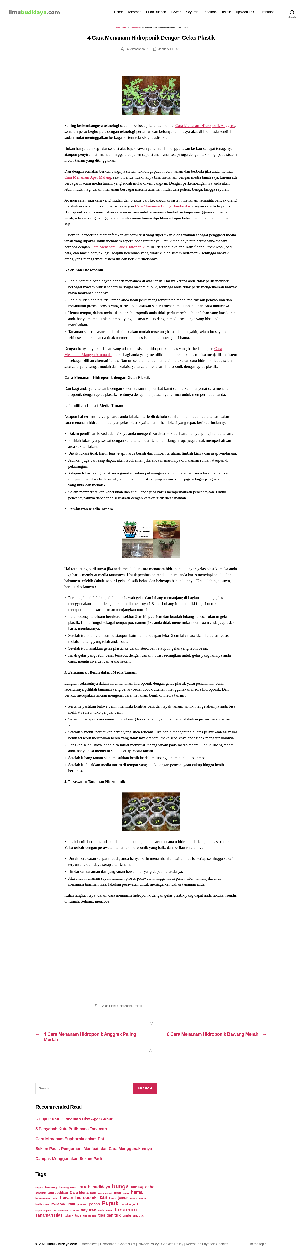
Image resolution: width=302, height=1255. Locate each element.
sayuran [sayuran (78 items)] (88, 1210)
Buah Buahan (156, 12)
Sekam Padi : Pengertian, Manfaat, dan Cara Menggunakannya (93, 1148)
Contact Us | (128, 1244)
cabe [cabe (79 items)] (149, 1187)
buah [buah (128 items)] (85, 1186)
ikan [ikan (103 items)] (102, 1197)
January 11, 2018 (169, 49)
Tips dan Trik (245, 12)
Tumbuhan (266, 12)
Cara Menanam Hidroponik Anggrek (205, 125)
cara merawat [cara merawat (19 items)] (105, 1193)
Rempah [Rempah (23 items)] (63, 1210)
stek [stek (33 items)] (101, 1210)
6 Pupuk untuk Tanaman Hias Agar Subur (74, 1119)
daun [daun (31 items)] (117, 1192)
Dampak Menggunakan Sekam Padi (68, 1158)
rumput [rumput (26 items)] (74, 1210)
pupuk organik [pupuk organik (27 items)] (130, 1204)
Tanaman (134, 12)
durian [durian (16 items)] (126, 1193)
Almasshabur (138, 49)
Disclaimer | (109, 1244)
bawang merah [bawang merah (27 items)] (68, 1187)
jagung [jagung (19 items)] (112, 1198)
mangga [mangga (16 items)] (133, 1198)
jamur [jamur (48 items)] (123, 1198)
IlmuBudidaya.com (62, 1244)
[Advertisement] (151, 952)
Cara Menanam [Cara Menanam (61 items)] (83, 1192)
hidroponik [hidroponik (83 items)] (85, 1197)
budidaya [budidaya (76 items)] (101, 1187)
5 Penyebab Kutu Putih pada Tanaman (71, 1128)
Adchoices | (91, 1244)
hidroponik (126, 1005)
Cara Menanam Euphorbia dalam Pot (69, 1138)
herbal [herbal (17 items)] (55, 1198)
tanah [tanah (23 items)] (109, 1210)
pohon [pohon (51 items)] (94, 1204)
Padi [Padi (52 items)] (71, 1204)
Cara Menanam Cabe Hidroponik (118, 247)
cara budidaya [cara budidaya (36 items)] (58, 1192)
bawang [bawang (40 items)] (51, 1187)
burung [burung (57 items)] (137, 1187)
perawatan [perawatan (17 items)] (82, 1204)
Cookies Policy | (173, 1244)
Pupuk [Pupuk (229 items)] (110, 1203)
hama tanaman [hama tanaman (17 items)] (42, 1198)
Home (118, 12)
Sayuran (192, 12)
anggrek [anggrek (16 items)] (39, 1187)
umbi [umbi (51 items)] (127, 1215)
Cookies (222, 1244)
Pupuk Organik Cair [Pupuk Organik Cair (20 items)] (45, 1210)
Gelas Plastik (109, 1005)
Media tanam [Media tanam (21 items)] (42, 1204)
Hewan (176, 12)
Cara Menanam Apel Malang (87, 177)
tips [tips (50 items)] (78, 1215)
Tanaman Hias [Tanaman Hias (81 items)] (49, 1215)
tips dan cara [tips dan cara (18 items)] (89, 1216)
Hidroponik (135, 28)
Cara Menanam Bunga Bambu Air (162, 206)
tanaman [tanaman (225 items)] (126, 1209)
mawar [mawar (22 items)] (143, 1198)
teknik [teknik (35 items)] (69, 1215)
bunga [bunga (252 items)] (120, 1186)
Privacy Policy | (149, 1244)
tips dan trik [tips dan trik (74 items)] (109, 1215)
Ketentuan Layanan (201, 1244)
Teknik (226, 12)
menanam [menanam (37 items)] (58, 1204)
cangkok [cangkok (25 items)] (40, 1192)
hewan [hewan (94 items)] (66, 1197)
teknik (139, 1005)
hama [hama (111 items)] (137, 1192)
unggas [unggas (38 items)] (138, 1215)
